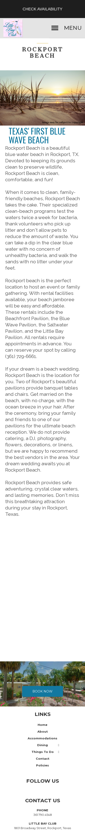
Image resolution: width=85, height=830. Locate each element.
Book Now (42, 688)
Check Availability (43, 9)
